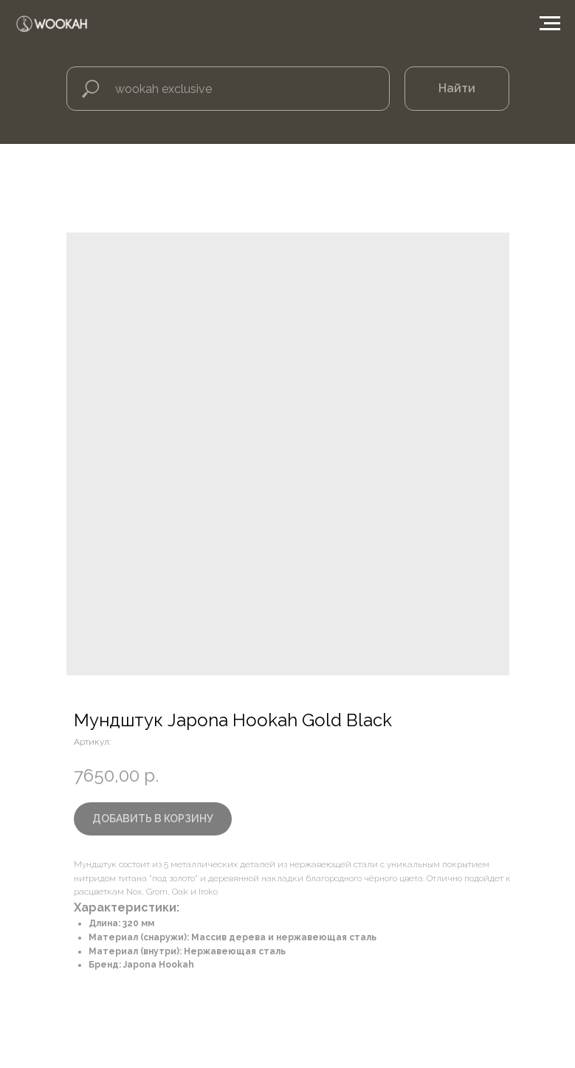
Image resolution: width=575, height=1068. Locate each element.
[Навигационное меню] (550, 23)
